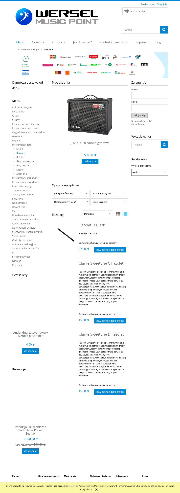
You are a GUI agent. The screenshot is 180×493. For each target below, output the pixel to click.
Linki (144, 478)
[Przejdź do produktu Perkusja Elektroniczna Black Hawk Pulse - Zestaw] (30, 398)
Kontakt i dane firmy (152, 466)
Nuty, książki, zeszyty (23, 227)
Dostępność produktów (101, 474)
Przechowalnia (71, 474)
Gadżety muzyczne (22, 240)
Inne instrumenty (21, 186)
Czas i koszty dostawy (100, 478)
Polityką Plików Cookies (81, 485)
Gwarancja (43, 466)
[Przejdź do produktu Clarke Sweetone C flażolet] (65, 254)
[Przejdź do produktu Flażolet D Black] (65, 225)
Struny (16, 119)
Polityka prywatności (126, 466)
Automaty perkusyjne (24, 244)
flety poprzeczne (25, 161)
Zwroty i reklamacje (47, 470)
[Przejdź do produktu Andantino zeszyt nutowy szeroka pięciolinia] (30, 311)
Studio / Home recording (25, 219)
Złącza (15, 211)
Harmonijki (18, 136)
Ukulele (16, 140)
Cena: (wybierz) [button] (100, 192)
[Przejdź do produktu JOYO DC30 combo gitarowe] (90, 121)
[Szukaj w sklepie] (141, 29)
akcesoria (21, 173)
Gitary (15, 115)
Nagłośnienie (19, 202)
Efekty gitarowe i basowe (26, 124)
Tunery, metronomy (23, 194)
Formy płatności (98, 466)
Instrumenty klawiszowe (25, 128)
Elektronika (18, 111)
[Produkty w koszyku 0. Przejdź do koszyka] (135, 11)
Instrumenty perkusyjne (25, 177)
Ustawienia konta (72, 470)
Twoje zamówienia (73, 466)
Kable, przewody (21, 223)
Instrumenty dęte (21, 144)
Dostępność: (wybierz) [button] (65, 192)
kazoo (19, 169)
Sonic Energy (19, 236)
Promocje (17, 265)
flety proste (22, 165)
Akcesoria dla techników (25, 248)
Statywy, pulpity (21, 190)
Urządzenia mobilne (23, 215)
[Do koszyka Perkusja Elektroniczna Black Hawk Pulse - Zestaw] (30, 444)
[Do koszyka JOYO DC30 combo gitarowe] (90, 161)
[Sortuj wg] (98, 204)
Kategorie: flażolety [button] (63, 183)
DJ (13, 252)
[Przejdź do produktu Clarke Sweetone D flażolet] (65, 325)
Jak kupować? (122, 470)
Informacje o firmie (151, 470)
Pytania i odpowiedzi (22, 466)
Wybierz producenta (141, 166)
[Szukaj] (164, 30)
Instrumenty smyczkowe (25, 182)
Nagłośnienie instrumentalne (28, 132)
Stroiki (19, 148)
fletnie (19, 157)
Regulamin (17, 470)
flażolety (20, 153)
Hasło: (134, 101)
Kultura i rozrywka (22, 107)
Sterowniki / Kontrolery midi (27, 231)
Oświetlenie (18, 207)
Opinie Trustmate (150, 474)
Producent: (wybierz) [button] (103, 183)
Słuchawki (17, 198)
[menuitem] (20, 42)
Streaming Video (21, 256)
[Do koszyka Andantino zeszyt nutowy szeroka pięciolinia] (30, 351)
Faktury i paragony (99, 470)
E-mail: (135, 89)
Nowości (17, 260)
